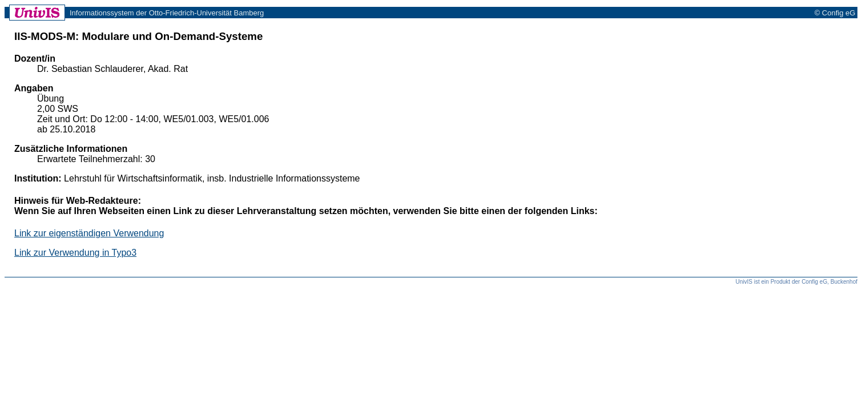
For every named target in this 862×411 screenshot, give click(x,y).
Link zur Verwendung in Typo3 (75, 252)
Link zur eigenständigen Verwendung (89, 233)
